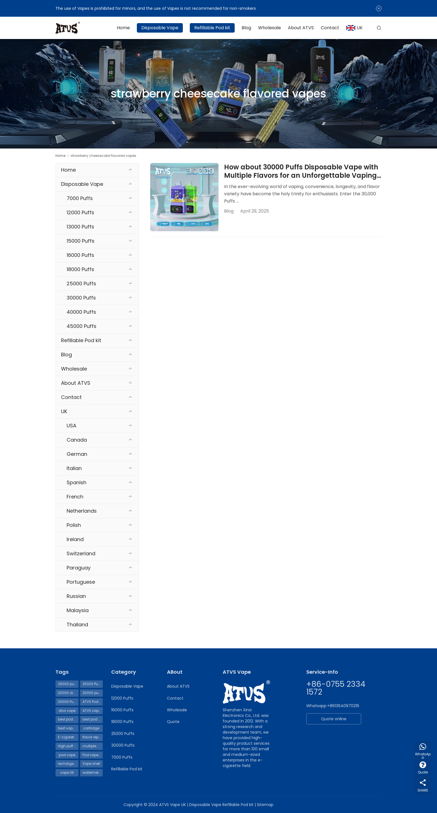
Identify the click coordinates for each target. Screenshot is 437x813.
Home (123, 28)
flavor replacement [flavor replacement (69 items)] (92, 737)
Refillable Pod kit (212, 28)
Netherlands (82, 510)
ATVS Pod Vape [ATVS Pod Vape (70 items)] (92, 701)
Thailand (77, 624)
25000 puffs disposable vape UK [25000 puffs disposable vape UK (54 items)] (68, 683)
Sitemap (265, 804)
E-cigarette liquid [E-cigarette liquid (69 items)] (68, 737)
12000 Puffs (80, 212)
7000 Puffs (80, 198)
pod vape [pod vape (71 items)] (67, 755)
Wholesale (269, 28)
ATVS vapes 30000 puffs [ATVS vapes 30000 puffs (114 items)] (92, 710)
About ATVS (301, 28)
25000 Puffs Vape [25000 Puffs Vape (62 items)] (92, 683)
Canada (77, 439)
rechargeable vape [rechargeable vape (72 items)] (68, 763)
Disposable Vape (159, 28)
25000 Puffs (81, 283)
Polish (74, 525)
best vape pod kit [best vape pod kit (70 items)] (68, 728)
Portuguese (81, 581)
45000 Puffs (81, 326)
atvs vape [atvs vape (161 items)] (67, 710)
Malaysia (78, 610)
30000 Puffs (81, 297)
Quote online (333, 719)
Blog (246, 28)
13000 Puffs (80, 226)
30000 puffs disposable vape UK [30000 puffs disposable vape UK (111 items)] (92, 692)
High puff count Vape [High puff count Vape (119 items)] (68, 746)
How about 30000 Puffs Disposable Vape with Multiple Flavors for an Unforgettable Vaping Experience (301, 171)
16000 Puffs (80, 255)
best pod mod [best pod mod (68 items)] (92, 719)
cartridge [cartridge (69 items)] (91, 728)
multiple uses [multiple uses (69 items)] (92, 746)
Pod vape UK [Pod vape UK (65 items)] (92, 755)
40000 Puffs (81, 311)
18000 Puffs (80, 269)
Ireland (75, 539)
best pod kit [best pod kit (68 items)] (67, 719)
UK (354, 28)
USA (71, 425)
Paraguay (79, 567)
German (77, 454)
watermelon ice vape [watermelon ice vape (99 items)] (92, 772)
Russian (76, 596)
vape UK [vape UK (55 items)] (67, 772)
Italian (74, 468)
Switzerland (81, 553)
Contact (330, 28)
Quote (173, 721)
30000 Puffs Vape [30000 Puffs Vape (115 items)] (68, 701)
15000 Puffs (80, 240)
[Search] (379, 27)
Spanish (76, 482)
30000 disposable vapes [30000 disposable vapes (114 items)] (68, 692)
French (75, 496)
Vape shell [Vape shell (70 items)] (91, 763)
